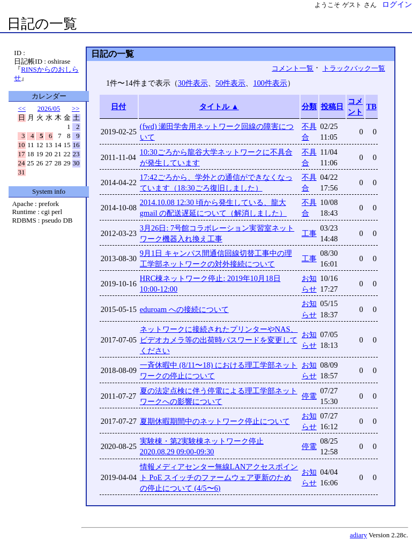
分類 (309, 106)
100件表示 (270, 83)
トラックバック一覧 (354, 68)
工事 (309, 233)
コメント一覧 (292, 68)
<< (22, 108)
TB (371, 106)
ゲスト (352, 5)
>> (76, 108)
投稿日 (332, 106)
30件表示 (193, 83)
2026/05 (49, 108)
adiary (358, 535)
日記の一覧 (42, 24)
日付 (118, 106)
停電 (309, 396)
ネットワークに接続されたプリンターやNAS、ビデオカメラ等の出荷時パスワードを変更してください (219, 340)
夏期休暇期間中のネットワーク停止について (215, 421)
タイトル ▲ (219, 106)
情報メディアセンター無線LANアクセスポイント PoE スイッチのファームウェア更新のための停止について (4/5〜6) (219, 477)
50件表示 (230, 83)
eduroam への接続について (184, 309)
